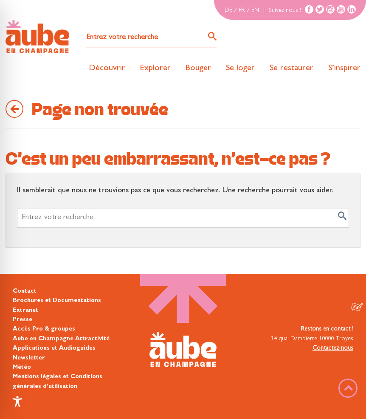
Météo (22, 368)
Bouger (198, 68)
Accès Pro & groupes (44, 329)
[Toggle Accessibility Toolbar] (17, 401)
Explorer (155, 68)
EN (255, 11)
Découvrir (107, 68)
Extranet (25, 311)
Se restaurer (291, 68)
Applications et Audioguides (54, 348)
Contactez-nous (333, 348)
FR (242, 11)
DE (228, 11)
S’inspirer (344, 68)
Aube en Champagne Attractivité (61, 339)
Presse (22, 320)
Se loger (240, 68)
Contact (25, 291)
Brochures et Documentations (57, 301)
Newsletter (29, 358)
